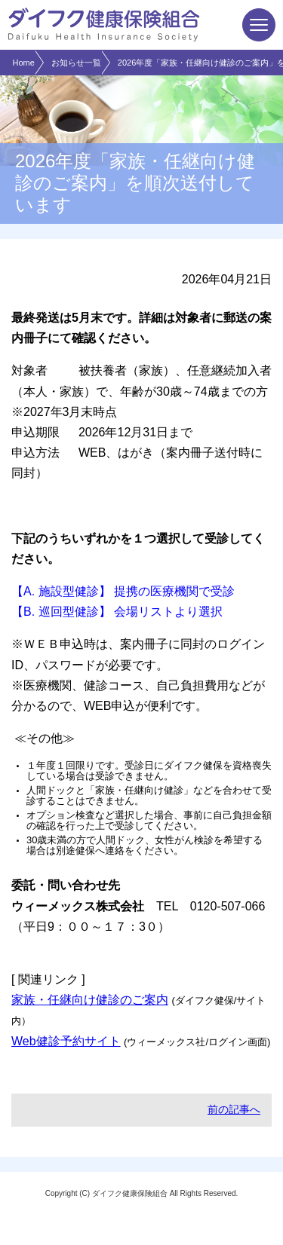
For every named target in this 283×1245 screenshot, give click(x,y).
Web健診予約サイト (66, 1041)
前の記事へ (234, 1109)
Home (24, 62)
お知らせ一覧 (76, 62)
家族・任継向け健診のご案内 (89, 999)
